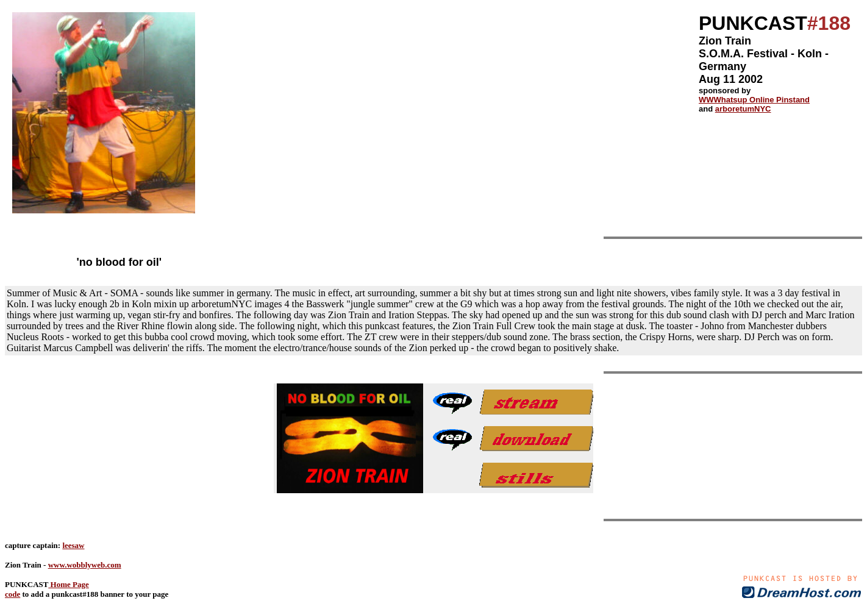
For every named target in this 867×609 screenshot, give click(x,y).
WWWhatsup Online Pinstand (754, 99)
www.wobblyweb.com (84, 564)
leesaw (73, 545)
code (12, 594)
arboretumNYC (743, 108)
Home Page (68, 584)
